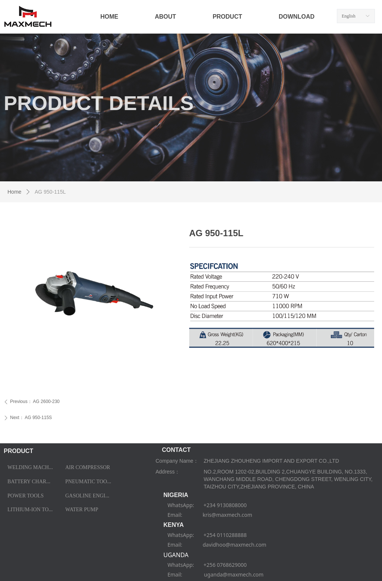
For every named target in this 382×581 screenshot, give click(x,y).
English (349, 16)
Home (14, 192)
